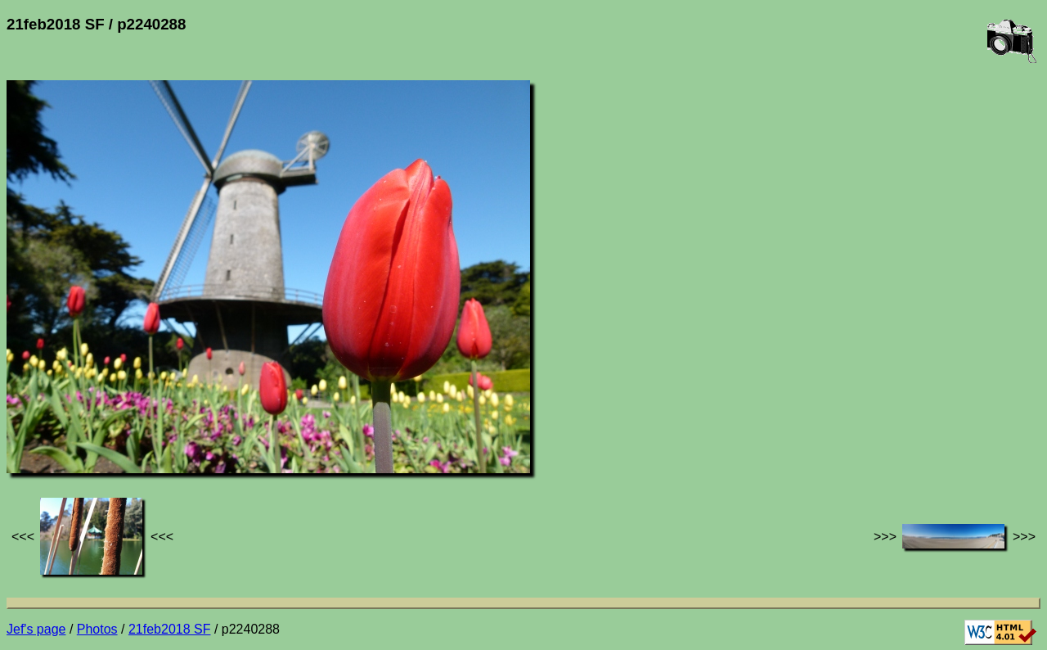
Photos (97, 629)
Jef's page (36, 629)
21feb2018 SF (169, 629)
